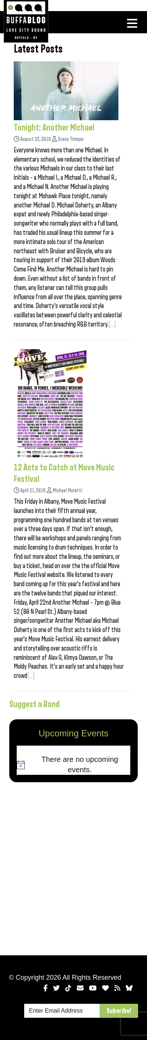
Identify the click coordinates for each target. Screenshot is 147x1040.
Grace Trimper (71, 139)
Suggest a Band (34, 704)
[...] (112, 324)
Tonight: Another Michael (54, 127)
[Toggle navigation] (132, 23)
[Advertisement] (73, 867)
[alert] (73, 764)
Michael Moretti (67, 490)
